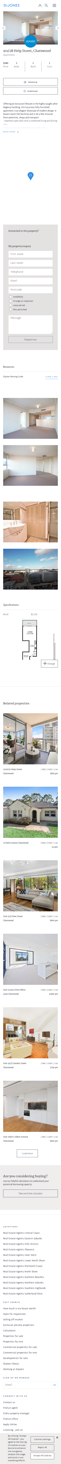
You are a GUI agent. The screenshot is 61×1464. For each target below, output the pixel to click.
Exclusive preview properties (18, 1325)
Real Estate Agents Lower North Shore (24, 1261)
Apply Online (10, 1425)
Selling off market (13, 1320)
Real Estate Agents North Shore (20, 1272)
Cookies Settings (42, 1439)
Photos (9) (32, 82)
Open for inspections (14, 1314)
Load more (27, 1153)
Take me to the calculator (31, 1193)
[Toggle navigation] (54, 5)
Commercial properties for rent (20, 1353)
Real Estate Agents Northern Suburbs (23, 1283)
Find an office (10, 1419)
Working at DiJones (13, 1369)
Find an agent (10, 1408)
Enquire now (31, 339)
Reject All (42, 1447)
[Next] (57, 28)
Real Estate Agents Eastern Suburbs (22, 1239)
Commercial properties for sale (20, 1347)
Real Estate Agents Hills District (20, 1244)
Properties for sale (13, 1336)
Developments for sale (15, 1358)
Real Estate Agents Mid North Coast (23, 1266)
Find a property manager (16, 1414)
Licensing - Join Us (13, 1430)
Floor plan (32, 91)
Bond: (6, 614)
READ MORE (9, 132)
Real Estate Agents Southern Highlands (24, 1288)
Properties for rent (13, 1342)
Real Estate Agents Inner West (19, 1255)
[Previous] (3, 28)
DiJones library (11, 1364)
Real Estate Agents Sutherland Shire (22, 1294)
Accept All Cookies (42, 1456)
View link (51, 376)
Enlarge (51, 663)
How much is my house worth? (19, 1309)
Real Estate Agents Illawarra (18, 1250)
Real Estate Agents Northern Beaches (23, 1277)
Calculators (9, 1331)
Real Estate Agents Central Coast (21, 1233)
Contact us (9, 1403)
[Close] (57, 1437)
